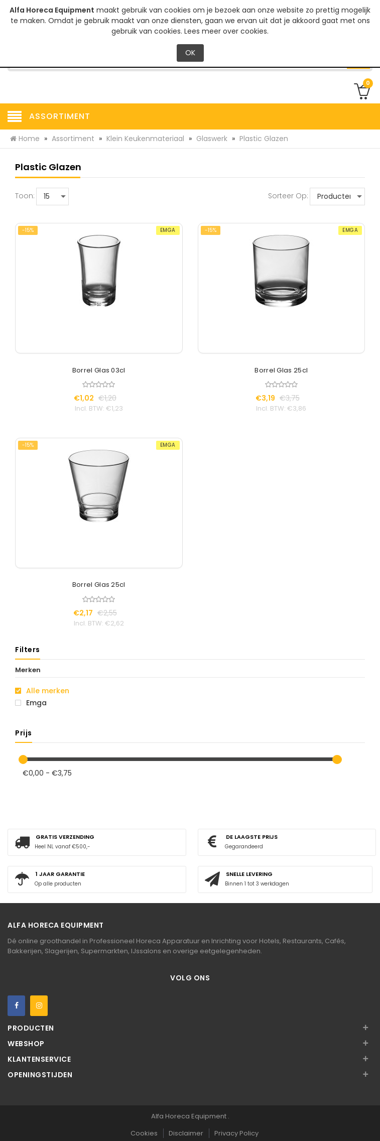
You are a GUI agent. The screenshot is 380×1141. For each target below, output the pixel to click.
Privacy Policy (236, 1133)
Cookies (144, 1133)
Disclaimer (186, 1133)
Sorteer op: (288, 196)
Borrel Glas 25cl (281, 370)
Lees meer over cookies (225, 31)
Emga (31, 703)
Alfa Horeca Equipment (189, 1116)
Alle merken (42, 691)
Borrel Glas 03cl (98, 370)
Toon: (25, 196)
